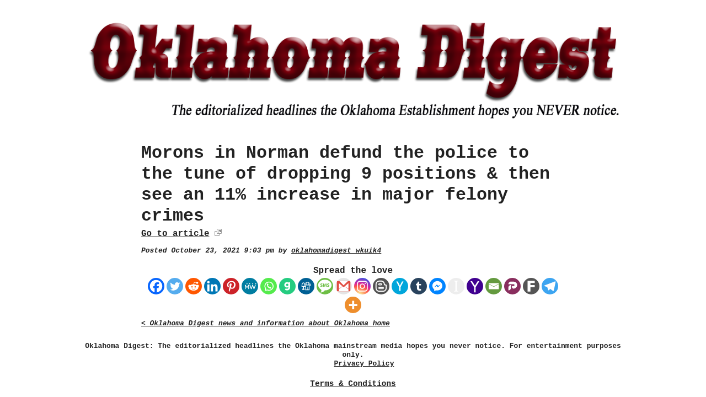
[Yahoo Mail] (475, 286)
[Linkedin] (212, 286)
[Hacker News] (400, 286)
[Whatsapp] (268, 286)
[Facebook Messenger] (437, 286)
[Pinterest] (231, 286)
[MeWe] (250, 286)
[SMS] (325, 286)
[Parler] (512, 286)
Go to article (175, 234)
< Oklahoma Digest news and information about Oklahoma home (265, 323)
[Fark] (531, 286)
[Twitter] (175, 286)
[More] (353, 305)
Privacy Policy (364, 364)
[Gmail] (343, 286)
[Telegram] (550, 286)
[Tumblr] (418, 286)
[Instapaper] (456, 286)
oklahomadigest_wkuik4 (336, 250)
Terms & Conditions (352, 383)
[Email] (493, 286)
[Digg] (306, 286)
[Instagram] (362, 286)
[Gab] (287, 286)
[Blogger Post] (381, 286)
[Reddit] (193, 286)
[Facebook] (156, 286)
